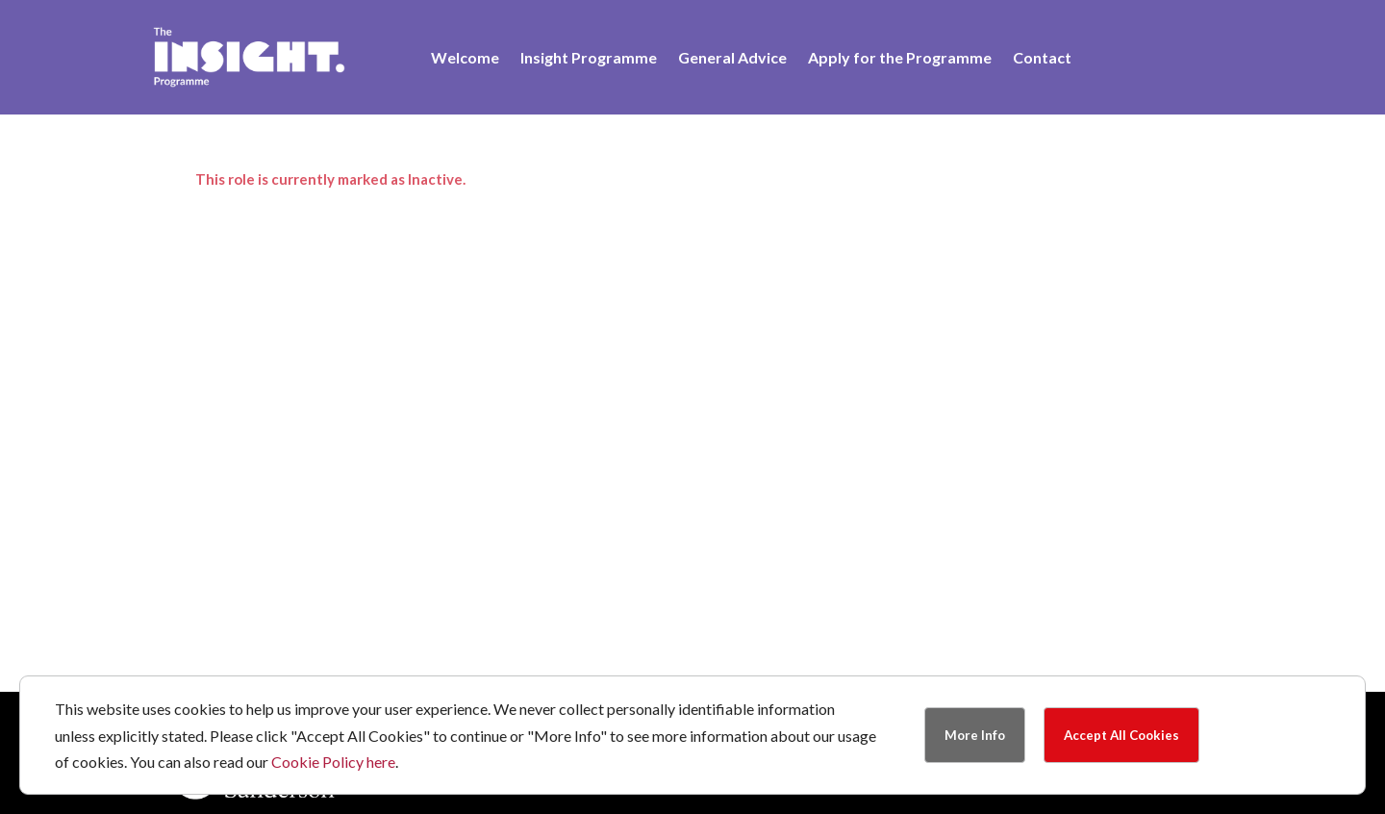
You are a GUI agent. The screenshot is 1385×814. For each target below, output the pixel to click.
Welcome (465, 58)
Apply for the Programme (900, 58)
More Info (974, 735)
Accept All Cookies (1121, 735)
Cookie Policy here (333, 761)
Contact (1042, 58)
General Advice (732, 58)
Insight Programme (588, 58)
